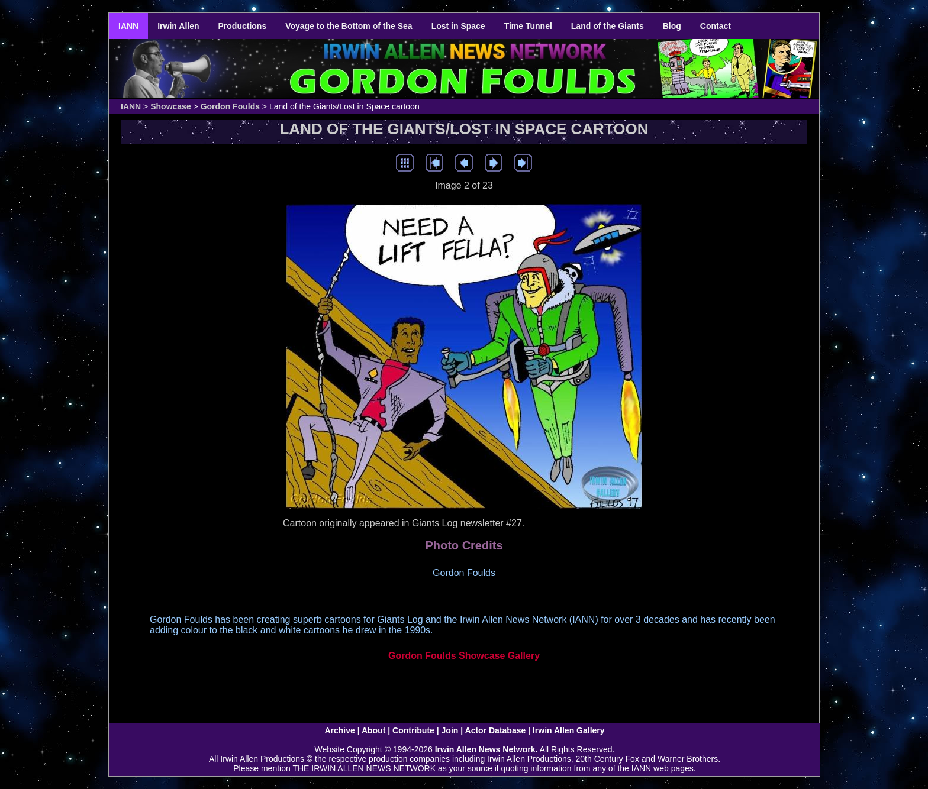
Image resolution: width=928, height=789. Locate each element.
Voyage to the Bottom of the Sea (348, 26)
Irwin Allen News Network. (486, 749)
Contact (715, 26)
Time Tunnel (528, 26)
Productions (242, 26)
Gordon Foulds (230, 106)
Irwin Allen (178, 26)
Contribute (413, 730)
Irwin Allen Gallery (569, 730)
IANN (128, 26)
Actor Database (495, 730)
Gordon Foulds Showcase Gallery (464, 656)
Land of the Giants (607, 26)
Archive (339, 730)
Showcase (170, 106)
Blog (672, 26)
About (373, 730)
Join (450, 730)
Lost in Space (458, 26)
